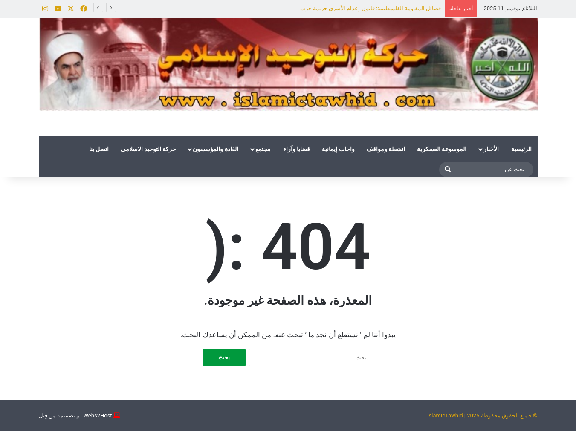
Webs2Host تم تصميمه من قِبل (75, 415)
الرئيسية (521, 149)
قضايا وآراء (296, 149)
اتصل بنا (99, 149)
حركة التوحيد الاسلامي (148, 149)
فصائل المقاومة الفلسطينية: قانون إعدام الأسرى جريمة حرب (370, 8)
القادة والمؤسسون (215, 149)
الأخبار (491, 149)
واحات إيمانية (338, 149)
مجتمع (263, 149)
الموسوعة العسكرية (441, 149)
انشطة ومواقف (386, 149)
